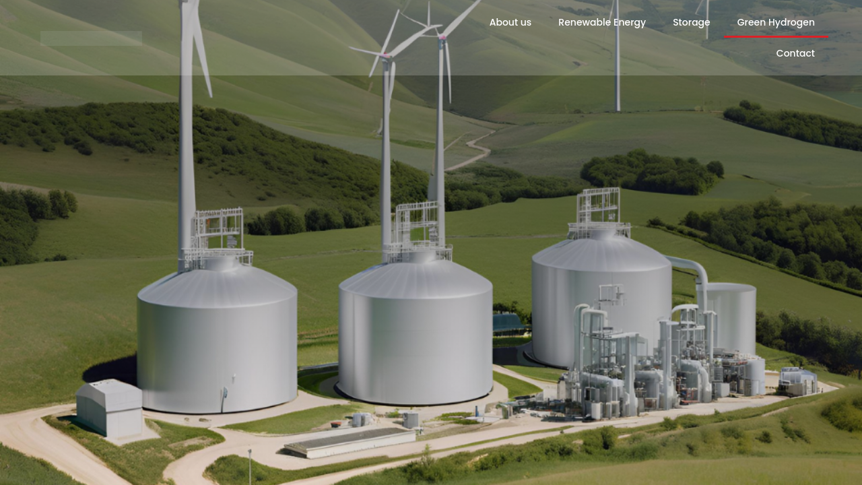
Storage (691, 22)
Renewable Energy (602, 22)
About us (511, 22)
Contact (795, 53)
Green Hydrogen (776, 22)
